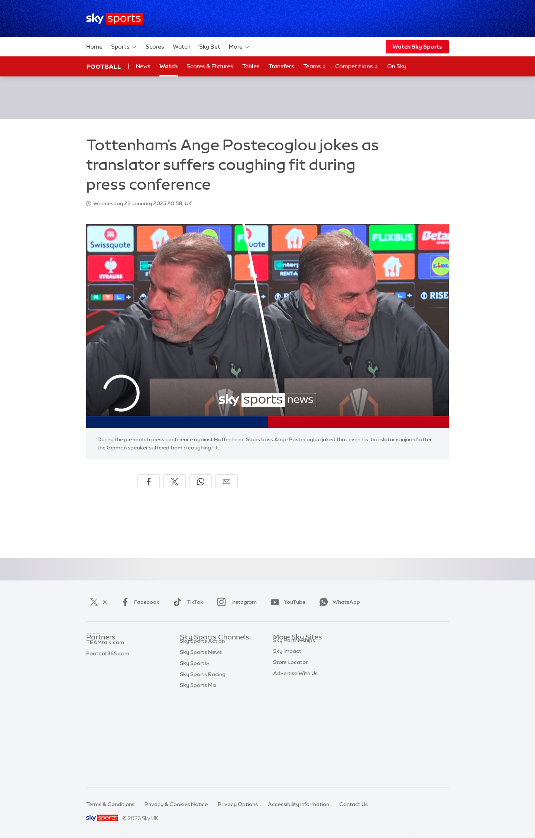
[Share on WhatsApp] (200, 481)
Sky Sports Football (204, 670)
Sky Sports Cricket (203, 681)
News (143, 66)
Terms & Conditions (110, 804)
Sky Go (282, 670)
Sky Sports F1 (196, 704)
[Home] (114, 19)
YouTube (286, 602)
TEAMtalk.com (105, 670)
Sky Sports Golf (199, 692)
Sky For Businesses (296, 692)
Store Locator (290, 726)
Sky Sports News (201, 737)
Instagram (235, 602)
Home (94, 46)
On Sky (396, 66)
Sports (124, 47)
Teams (314, 66)
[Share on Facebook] (148, 481)
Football (104, 66)
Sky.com (284, 648)
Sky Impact (287, 714)
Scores (155, 46)
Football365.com (107, 681)
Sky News (285, 659)
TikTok (186, 602)
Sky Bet (209, 46)
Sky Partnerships (294, 704)
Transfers (281, 66)
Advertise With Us (295, 737)
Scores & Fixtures (210, 66)
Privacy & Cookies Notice (176, 804)
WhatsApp (338, 602)
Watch (182, 46)
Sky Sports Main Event (207, 648)
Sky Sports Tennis (202, 714)
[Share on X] (174, 481)
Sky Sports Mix (198, 770)
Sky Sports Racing (203, 759)
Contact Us (353, 804)
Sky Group (286, 681)
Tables (251, 66)
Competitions (356, 66)
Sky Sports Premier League (213, 659)
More (239, 47)
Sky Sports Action (202, 726)
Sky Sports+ (195, 748)
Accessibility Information (298, 804)
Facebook (138, 602)
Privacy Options (238, 804)
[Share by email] (226, 481)
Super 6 (95, 659)
